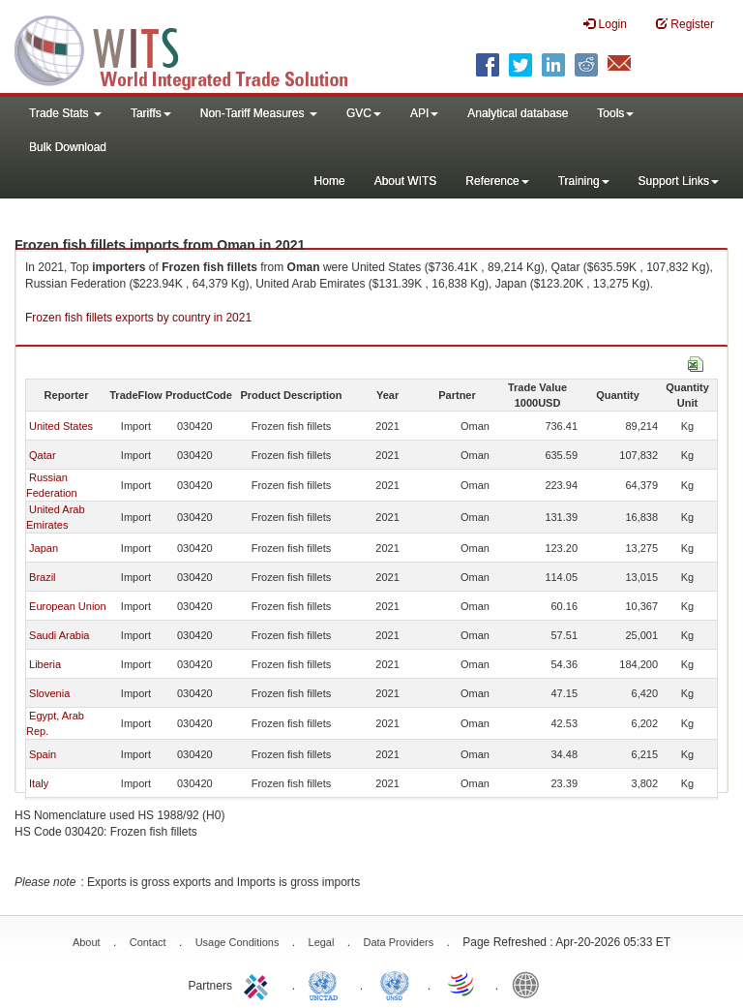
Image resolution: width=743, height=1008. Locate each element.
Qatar (42, 455)
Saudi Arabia (59, 635)
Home (329, 181)
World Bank (530, 983)
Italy (38, 783)
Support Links (679, 181)
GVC (363, 113)
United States (61, 426)
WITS (193, 48)
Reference (496, 181)
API (424, 113)
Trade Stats (65, 113)
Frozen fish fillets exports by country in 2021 (138, 317)
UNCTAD (327, 983)
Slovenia (49, 693)
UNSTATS (394, 983)
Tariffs (151, 113)
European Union (67, 606)
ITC (259, 983)
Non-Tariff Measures (258, 113)
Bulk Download (67, 147)
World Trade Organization (462, 983)
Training (583, 181)
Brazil (42, 577)
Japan (43, 548)
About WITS (405, 181)
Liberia (45, 664)
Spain (42, 754)
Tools (615, 113)
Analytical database (517, 113)
